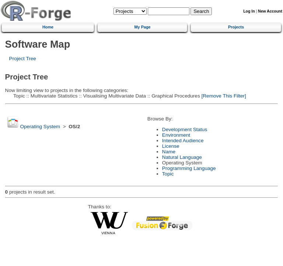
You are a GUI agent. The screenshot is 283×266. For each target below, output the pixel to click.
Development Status (184, 129)
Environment (176, 135)
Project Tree (22, 58)
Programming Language (189, 168)
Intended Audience (183, 140)
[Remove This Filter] (223, 96)
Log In (249, 11)
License (170, 146)
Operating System (40, 126)
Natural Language (182, 157)
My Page (142, 27)
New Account (270, 11)
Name (168, 151)
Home (47, 27)
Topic (168, 174)
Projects (236, 27)
